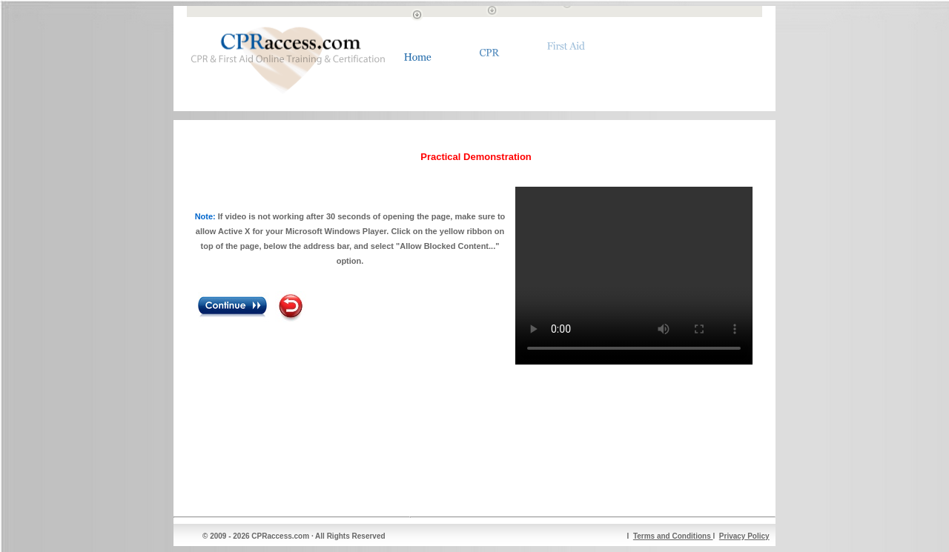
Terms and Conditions (673, 536)
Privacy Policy (744, 536)
